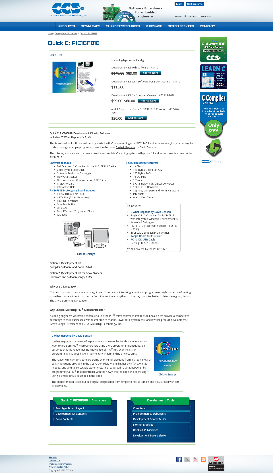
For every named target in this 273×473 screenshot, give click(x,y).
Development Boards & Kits (149, 419)
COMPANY (207, 26)
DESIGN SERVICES (181, 26)
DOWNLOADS (90, 26)
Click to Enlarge (86, 254)
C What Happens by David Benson (151, 212)
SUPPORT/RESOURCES (123, 26)
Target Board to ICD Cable (146, 236)
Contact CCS (54, 460)
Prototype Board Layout (69, 408)
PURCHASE (154, 26)
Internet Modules (143, 424)
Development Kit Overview (66, 33)
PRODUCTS (66, 26)
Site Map (53, 457)
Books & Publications (145, 430)
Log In (179, 4)
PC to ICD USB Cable (143, 239)
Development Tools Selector (150, 435)
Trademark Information (60, 463)
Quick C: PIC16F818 (88, 33)
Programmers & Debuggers (149, 413)
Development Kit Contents (71, 413)
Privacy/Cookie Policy (59, 467)
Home (50, 33)
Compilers (139, 408)
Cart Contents (194, 4)
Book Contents (64, 419)
